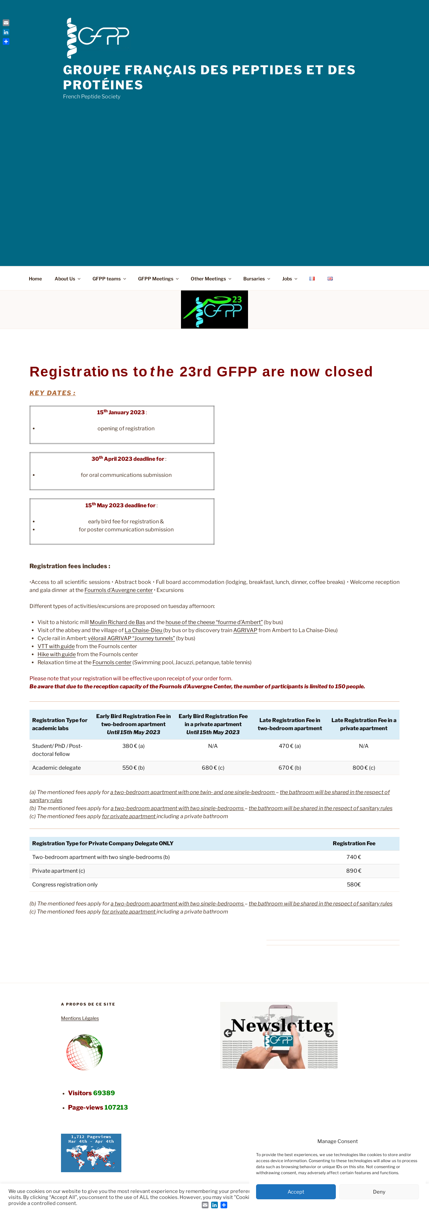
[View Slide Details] (279, 1035)
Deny (379, 1192)
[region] (279, 1035)
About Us (68, 278)
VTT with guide (56, 646)
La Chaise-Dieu (144, 630)
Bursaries (257, 278)
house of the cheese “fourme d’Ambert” (214, 622)
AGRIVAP (245, 630)
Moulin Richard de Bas (117, 622)
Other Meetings (211, 278)
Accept (296, 1192)
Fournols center (112, 662)
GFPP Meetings (159, 278)
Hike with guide (57, 654)
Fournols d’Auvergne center (118, 590)
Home (35, 278)
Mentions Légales (80, 1018)
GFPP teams (110, 278)
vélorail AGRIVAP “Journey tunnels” (131, 638)
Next (329, 1034)
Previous (229, 1034)
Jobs (290, 278)
